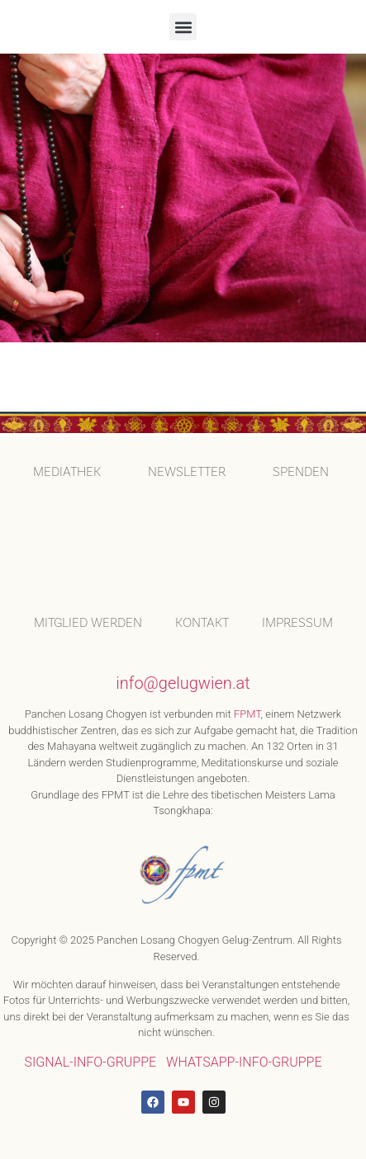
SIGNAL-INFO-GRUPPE (90, 1058)
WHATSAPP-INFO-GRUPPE (243, 1058)
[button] (183, 26)
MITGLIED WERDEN (88, 618)
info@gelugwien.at (183, 679)
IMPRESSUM (297, 618)
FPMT (247, 710)
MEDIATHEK (67, 472)
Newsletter (187, 472)
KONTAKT (202, 618)
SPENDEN (301, 472)
